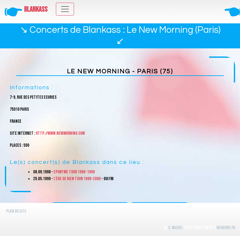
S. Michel (175, 227)
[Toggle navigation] (65, 9)
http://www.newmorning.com (60, 133)
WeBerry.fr (226, 227)
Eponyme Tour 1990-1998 (74, 172)
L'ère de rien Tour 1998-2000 (77, 178)
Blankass (35, 9)
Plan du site (16, 211)
